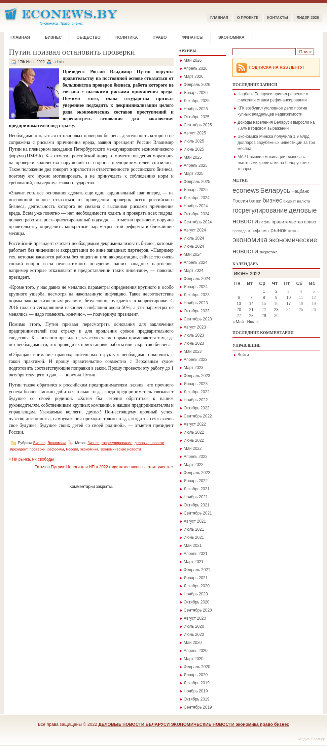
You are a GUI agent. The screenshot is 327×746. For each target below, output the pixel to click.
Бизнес (53, 37)
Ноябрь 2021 (196, 497)
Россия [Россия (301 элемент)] (240, 201)
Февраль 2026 (197, 84)
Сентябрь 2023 (198, 319)
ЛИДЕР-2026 (308, 17)
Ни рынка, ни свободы (33, 459)
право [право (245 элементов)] (310, 221)
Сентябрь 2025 (198, 125)
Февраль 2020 (197, 666)
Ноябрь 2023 (196, 303)
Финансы (193, 37)
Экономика (231, 37)
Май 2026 (193, 60)
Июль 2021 (194, 529)
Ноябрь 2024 (196, 206)
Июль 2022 (194, 432)
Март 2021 (194, 561)
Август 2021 (195, 521)
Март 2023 (194, 367)
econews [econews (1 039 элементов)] (245, 190)
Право (160, 37)
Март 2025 (194, 173)
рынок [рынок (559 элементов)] (278, 230)
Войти (243, 354)
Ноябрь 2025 (196, 108)
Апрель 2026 (196, 68)
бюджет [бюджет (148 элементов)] (289, 201)
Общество (88, 37)
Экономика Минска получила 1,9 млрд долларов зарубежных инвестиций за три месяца (276, 142)
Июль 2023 (194, 335)
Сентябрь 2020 (198, 610)
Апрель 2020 (196, 650)
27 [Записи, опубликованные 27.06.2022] (239, 315)
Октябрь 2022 (197, 408)
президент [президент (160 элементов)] (241, 231)
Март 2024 (194, 270)
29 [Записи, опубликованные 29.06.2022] (264, 315)
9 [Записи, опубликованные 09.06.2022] (276, 297)
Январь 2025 (196, 189)
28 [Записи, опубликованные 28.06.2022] (251, 315)
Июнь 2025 (194, 149)
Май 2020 (193, 642)
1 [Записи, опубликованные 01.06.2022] (264, 291)
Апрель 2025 (196, 165)
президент (19, 449)
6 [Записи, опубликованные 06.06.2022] (239, 297)
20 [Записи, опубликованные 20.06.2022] (239, 309)
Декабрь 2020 (197, 586)
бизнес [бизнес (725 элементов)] (272, 200)
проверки (37, 449)
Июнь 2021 (194, 537)
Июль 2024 (194, 238)
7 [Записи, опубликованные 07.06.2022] (251, 297)
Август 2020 (195, 618)
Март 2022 (194, 464)
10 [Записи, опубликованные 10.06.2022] (288, 297)
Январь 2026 (196, 92)
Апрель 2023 (196, 359)
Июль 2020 (194, 626)
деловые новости (149, 443)
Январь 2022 (196, 480)
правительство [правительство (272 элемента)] (287, 221)
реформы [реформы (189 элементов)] (260, 230)
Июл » (253, 321)
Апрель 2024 (196, 262)
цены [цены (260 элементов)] (293, 230)
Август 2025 (195, 133)
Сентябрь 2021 (198, 513)
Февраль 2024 (197, 278)
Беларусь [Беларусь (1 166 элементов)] (275, 190)
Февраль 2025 (197, 181)
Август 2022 (195, 424)
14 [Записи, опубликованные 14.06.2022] (251, 303)
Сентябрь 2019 (198, 707)
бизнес (93, 443)
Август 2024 (195, 230)
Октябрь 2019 (197, 699)
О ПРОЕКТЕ (247, 17)
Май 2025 (193, 157)
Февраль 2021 (197, 569)
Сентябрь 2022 (198, 416)
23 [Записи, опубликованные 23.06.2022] (276, 309)
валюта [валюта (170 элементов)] (303, 201)
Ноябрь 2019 (196, 691)
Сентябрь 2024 (198, 222)
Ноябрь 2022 (196, 400)
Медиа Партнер (311, 739)
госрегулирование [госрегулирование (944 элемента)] (259, 210)
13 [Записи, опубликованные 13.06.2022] (239, 303)
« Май (238, 321)
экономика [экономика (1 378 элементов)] (249, 240)
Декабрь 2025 (197, 100)
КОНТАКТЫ (277, 17)
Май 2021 (193, 545)
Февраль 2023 (197, 375)
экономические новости (120, 449)
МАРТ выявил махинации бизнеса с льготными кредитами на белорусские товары (273, 162)
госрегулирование (117, 443)
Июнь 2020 (194, 634)
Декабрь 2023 (197, 294)
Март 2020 (194, 658)
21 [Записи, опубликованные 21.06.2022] (251, 309)
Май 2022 (193, 448)
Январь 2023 (196, 383)
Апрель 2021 (196, 553)
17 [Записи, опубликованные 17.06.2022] (288, 303)
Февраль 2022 (197, 472)
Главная (219, 17)
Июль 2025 (194, 141)
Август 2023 (195, 327)
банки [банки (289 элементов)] (255, 201)
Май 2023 (193, 351)
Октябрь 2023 (197, 311)
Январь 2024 (196, 286)
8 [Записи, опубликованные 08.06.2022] (264, 297)
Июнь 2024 (194, 246)
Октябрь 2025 (197, 117)
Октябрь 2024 (197, 214)
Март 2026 (194, 76)
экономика (89, 449)
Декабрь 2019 (197, 683)
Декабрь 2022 (197, 392)
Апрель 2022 (196, 456)
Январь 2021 (196, 578)
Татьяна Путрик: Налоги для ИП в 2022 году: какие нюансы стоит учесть (102, 467)
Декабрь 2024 (197, 197)
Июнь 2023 (194, 343)
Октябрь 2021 (197, 505)
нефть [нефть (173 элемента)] (264, 222)
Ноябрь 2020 (196, 594)
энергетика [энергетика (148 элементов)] (268, 252)
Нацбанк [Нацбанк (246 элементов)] (300, 191)
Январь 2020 (196, 675)
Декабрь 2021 (197, 489)
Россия (72, 449)
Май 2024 (193, 254)
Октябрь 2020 (197, 602)
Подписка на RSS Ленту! (276, 67)
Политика (126, 37)
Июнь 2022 (194, 440)
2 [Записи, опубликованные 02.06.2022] (276, 291)
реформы (55, 449)
